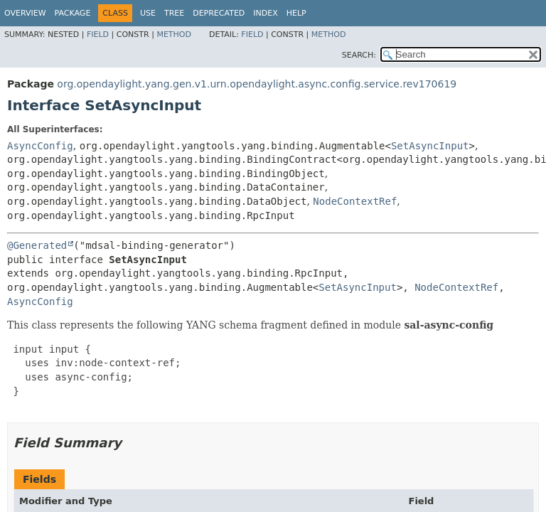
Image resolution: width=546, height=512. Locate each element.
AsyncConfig (40, 145)
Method (173, 34)
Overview (25, 13)
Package (73, 13)
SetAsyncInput (430, 145)
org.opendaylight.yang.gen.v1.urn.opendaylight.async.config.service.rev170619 (256, 84)
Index (265, 13)
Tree (174, 13)
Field (98, 34)
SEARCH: (359, 55)
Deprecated (219, 13)
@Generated (37, 245)
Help (296, 13)
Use (148, 13)
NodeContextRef (355, 201)
